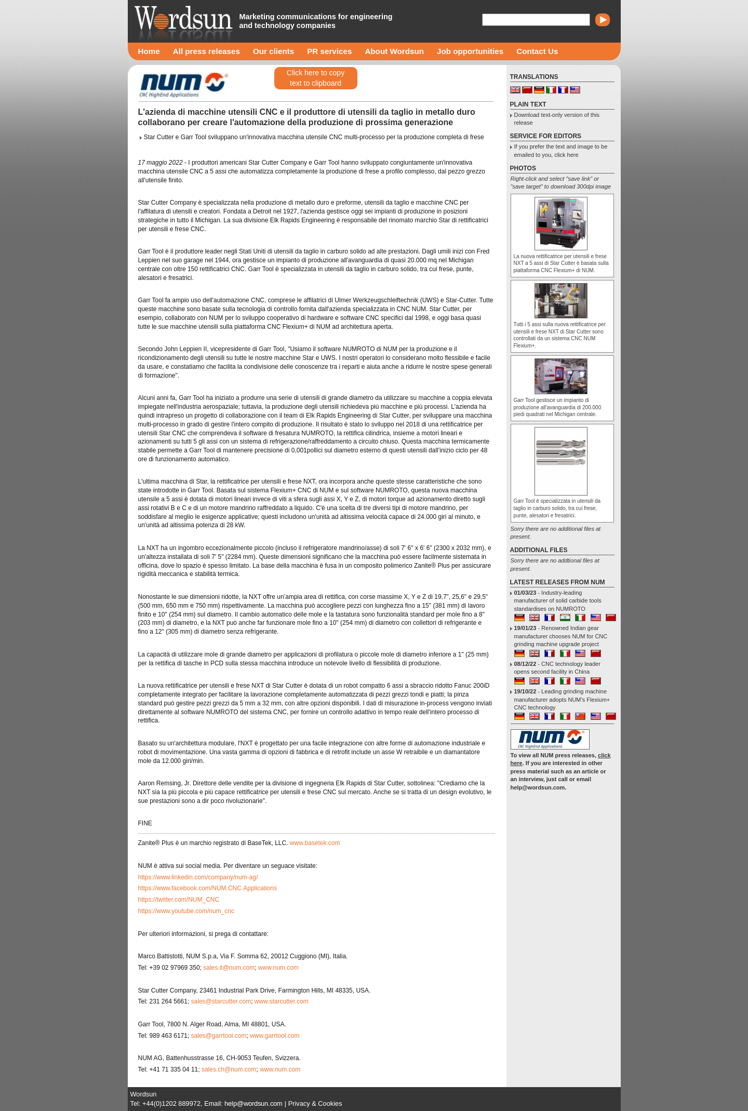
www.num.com (278, 967)
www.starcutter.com (282, 1001)
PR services (329, 51)
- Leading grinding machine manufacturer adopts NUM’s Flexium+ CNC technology (562, 699)
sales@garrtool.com (219, 1035)
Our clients (273, 51)
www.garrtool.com (274, 1035)
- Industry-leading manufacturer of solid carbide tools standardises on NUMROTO (558, 601)
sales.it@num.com (229, 967)
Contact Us (537, 51)
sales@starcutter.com (221, 1001)
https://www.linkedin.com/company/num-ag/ (198, 877)
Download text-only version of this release (556, 119)
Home (149, 51)
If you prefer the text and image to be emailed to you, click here (561, 150)
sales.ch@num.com (229, 1069)
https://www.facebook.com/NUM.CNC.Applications (207, 888)
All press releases (206, 51)
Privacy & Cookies (315, 1103)
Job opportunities (470, 51)
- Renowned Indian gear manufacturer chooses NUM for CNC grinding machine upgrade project (561, 636)
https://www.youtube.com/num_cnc (186, 911)
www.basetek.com (315, 843)
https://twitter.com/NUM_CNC (179, 899)
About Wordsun (394, 51)
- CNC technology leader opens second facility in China (557, 668)
